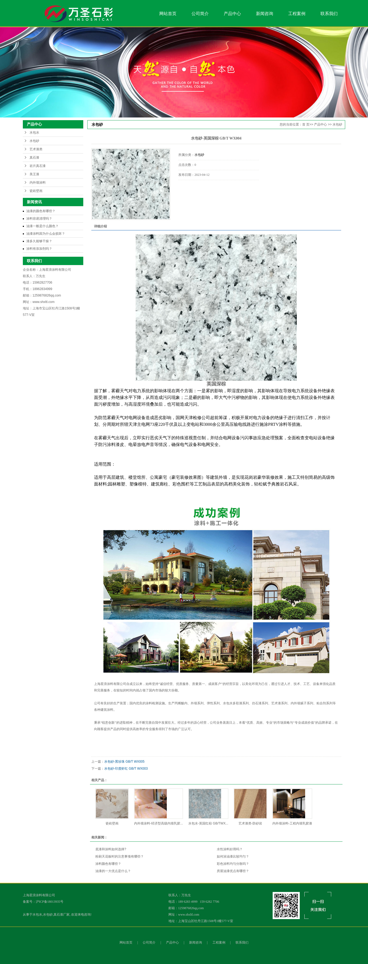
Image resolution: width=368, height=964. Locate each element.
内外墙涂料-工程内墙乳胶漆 (292, 823)
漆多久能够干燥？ (39, 241)
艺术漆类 (36, 149)
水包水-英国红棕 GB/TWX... (208, 823)
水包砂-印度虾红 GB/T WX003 (126, 768)
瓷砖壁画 (36, 191)
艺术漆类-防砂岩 (250, 823)
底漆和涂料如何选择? (110, 849)
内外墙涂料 (38, 182)
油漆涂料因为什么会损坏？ (45, 233)
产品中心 (232, 13)
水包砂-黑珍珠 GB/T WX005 (124, 761)
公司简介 (200, 13)
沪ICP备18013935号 (49, 902)
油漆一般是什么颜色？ (42, 226)
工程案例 (296, 13)
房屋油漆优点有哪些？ (233, 871)
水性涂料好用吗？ (230, 849)
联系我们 (329, 13)
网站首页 (167, 13)
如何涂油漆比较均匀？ (233, 856)
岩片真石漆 (38, 166)
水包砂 (34, 141)
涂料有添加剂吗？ (39, 249)
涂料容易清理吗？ (39, 218)
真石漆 (34, 157)
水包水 (34, 132)
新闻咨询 (264, 13)
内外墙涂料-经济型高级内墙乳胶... (158, 823)
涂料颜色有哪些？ (108, 864)
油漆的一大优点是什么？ (113, 871)
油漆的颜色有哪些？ (40, 211)
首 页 (305, 124)
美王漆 (34, 174)
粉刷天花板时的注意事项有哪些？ (119, 856)
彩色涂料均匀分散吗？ (233, 864)
